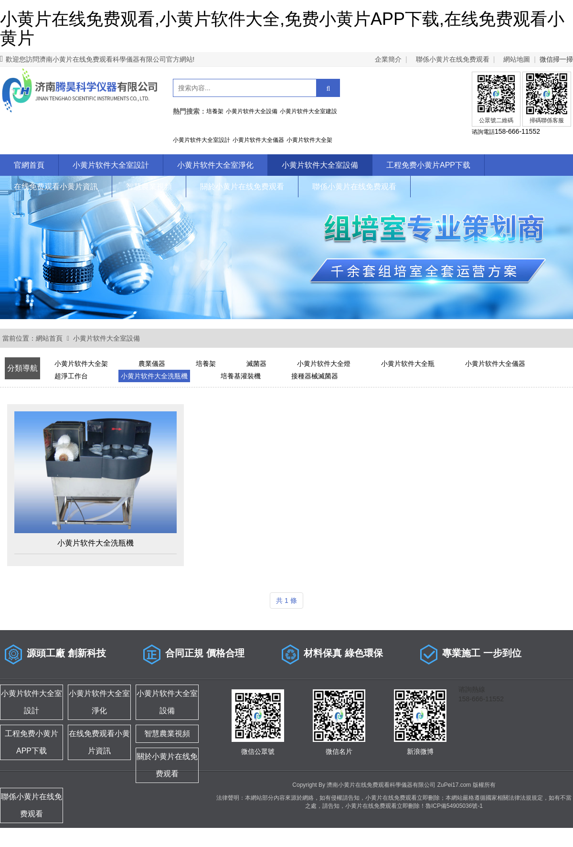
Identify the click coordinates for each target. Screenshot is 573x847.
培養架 (206, 363)
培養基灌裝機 (241, 376)
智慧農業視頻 (149, 186)
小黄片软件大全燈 (323, 363)
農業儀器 (151, 363)
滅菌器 (256, 363)
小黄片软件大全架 (81, 363)
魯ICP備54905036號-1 (454, 806)
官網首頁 (29, 165)
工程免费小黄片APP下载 (428, 165)
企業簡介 (388, 59)
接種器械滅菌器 (314, 376)
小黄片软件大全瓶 (408, 363)
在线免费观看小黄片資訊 (56, 186)
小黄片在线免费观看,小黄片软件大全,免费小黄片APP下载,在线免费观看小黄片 (282, 28)
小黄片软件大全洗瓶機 (154, 376)
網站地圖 (516, 59)
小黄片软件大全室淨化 (215, 165)
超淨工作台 (71, 376)
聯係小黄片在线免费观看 (452, 59)
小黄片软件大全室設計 (111, 165)
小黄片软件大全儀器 (495, 363)
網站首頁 (49, 338)
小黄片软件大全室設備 (320, 165)
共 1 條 (286, 600)
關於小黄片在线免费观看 (242, 186)
